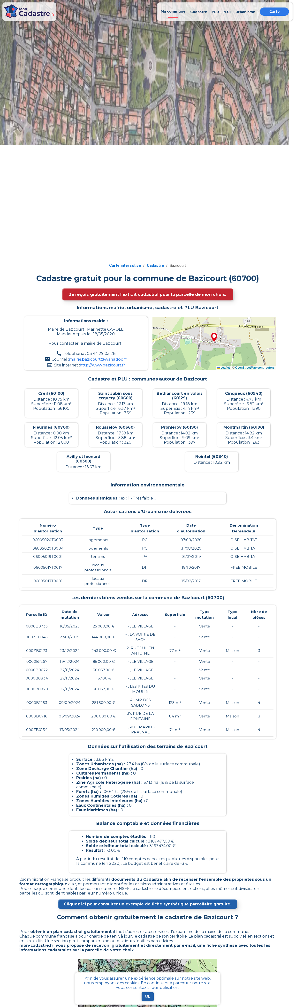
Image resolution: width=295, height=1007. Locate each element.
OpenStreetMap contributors (255, 367)
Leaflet (223, 367)
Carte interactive (125, 265)
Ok (147, 996)
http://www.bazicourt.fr (102, 365)
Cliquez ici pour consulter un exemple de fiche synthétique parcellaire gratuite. (147, 904)
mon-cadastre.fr (36, 945)
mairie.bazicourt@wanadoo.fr (98, 359)
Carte (274, 11)
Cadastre (155, 265)
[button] (214, 337)
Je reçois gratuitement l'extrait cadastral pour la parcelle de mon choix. (147, 294)
